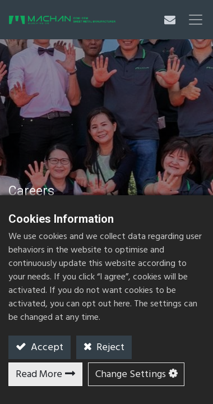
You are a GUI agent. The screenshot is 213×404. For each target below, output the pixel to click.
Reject (109, 347)
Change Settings (130, 374)
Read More (39, 374)
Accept (46, 347)
